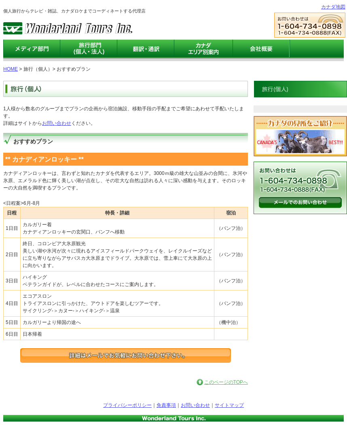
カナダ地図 (333, 7)
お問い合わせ (56, 123)
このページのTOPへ (222, 382)
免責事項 (166, 405)
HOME (10, 69)
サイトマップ (229, 405)
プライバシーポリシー (127, 405)
